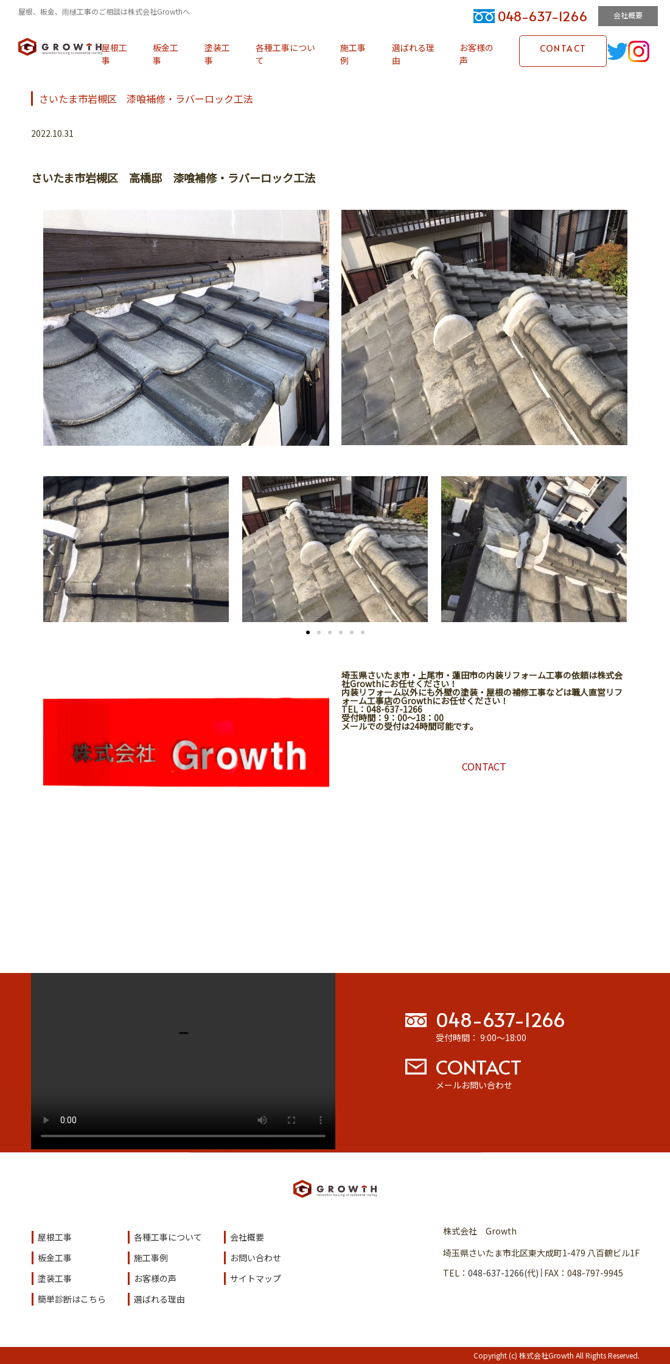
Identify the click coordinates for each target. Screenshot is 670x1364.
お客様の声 (476, 53)
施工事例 (353, 53)
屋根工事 (114, 53)
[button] (50, 549)
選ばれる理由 (413, 53)
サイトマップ (255, 1278)
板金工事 (165, 53)
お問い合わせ (255, 1257)
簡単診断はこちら (72, 1299)
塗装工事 (217, 53)
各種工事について (285, 53)
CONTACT (563, 48)
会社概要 (628, 15)
